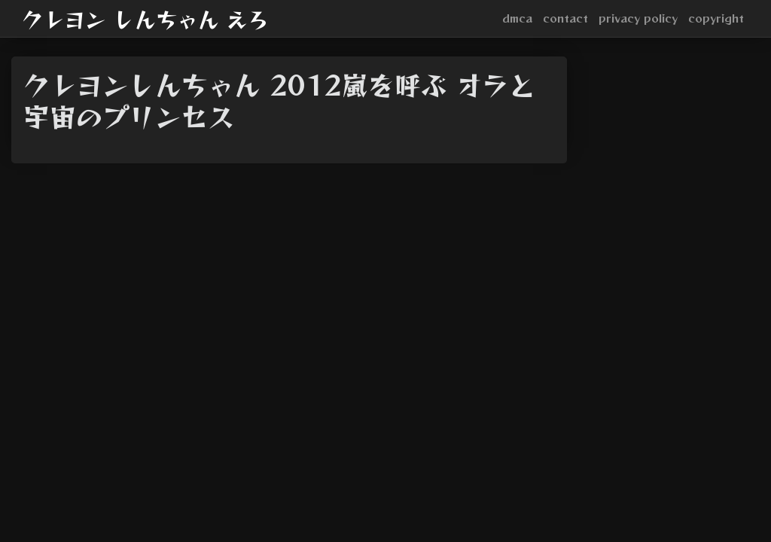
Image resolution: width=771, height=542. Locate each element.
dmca (517, 18)
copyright (716, 18)
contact (565, 18)
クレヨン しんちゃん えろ (145, 19)
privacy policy (638, 18)
